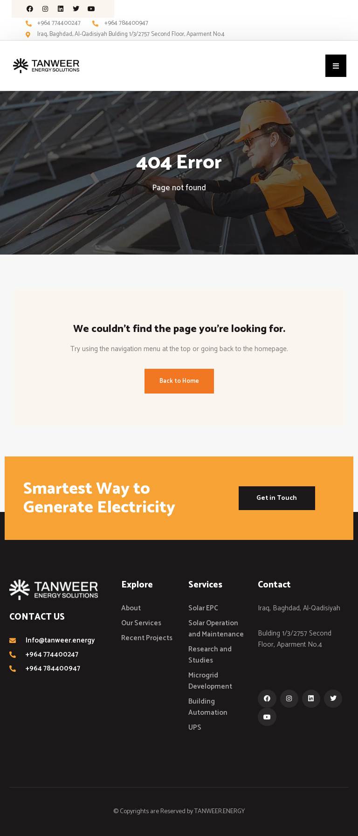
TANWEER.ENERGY (219, 811)
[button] (335, 66)
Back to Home (179, 381)
